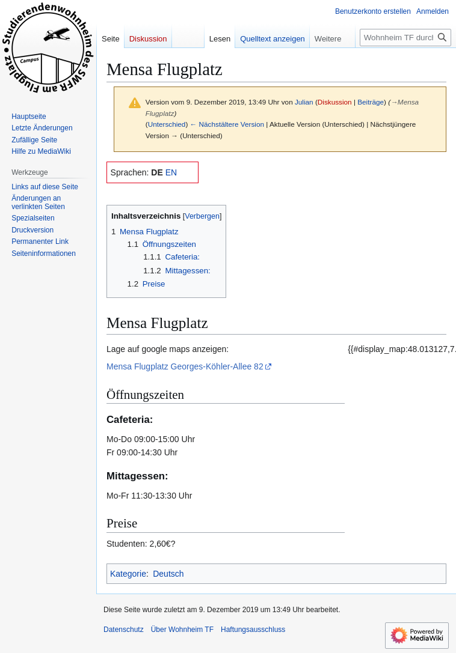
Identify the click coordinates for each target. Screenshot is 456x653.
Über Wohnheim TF (182, 629)
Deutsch (168, 574)
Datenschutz (123, 629)
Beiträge (370, 102)
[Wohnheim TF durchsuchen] (405, 37)
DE (156, 172)
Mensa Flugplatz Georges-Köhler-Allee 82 (184, 366)
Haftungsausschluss (253, 629)
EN (171, 172)
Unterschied (167, 124)
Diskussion (335, 102)
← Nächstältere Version (227, 124)
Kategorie (128, 574)
